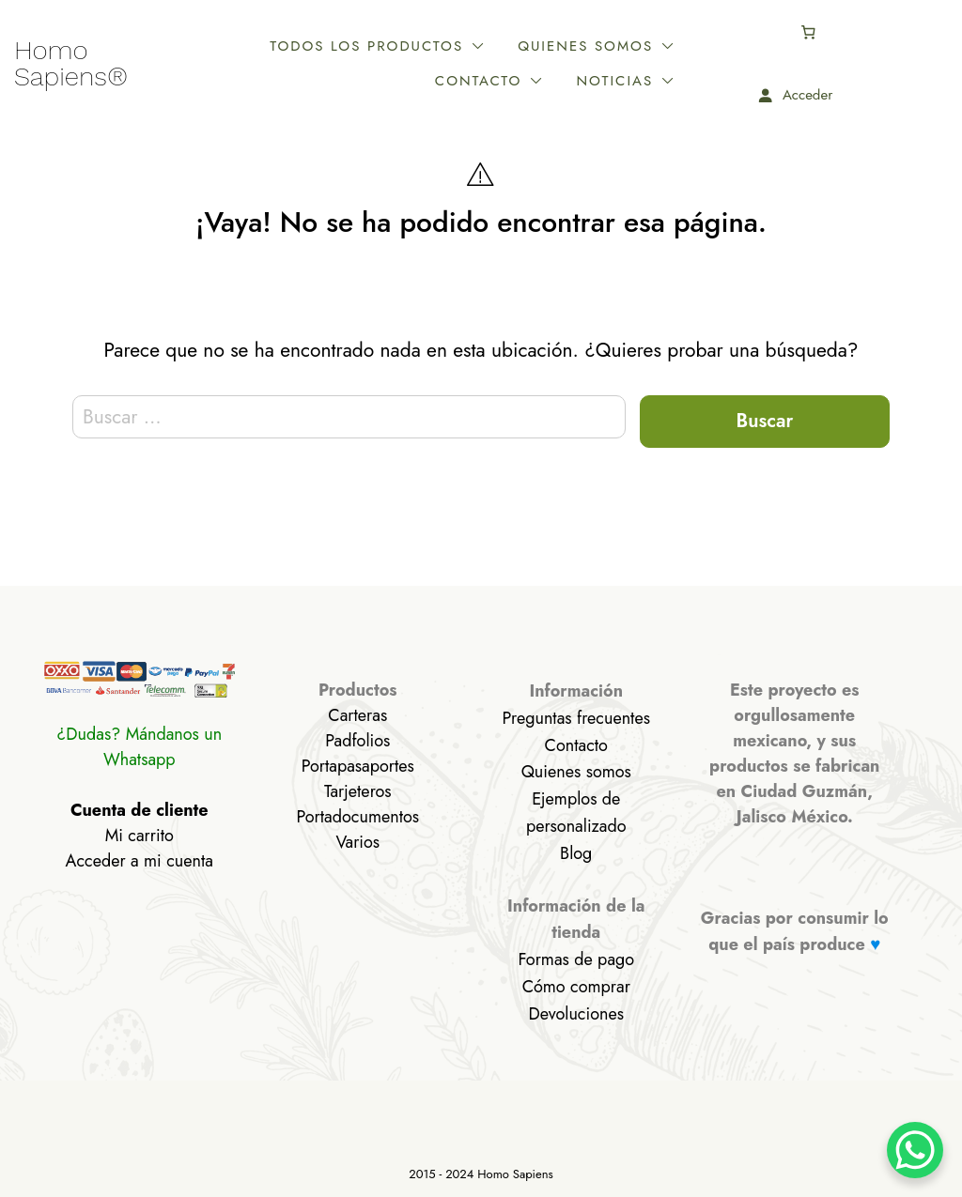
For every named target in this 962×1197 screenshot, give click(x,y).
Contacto (708, 46)
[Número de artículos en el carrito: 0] (917, 32)
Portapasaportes (358, 766)
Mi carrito (139, 835)
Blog (576, 853)
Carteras (357, 715)
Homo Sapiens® (71, 64)
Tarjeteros (358, 791)
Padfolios (357, 741)
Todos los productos (323, 46)
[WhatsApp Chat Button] (915, 1150)
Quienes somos (542, 46)
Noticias (713, 80)
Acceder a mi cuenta (139, 861)
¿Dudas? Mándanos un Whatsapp (139, 747)
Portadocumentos (357, 817)
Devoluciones (576, 1014)
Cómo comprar (576, 986)
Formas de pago (576, 959)
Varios (357, 842)
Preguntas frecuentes (576, 718)
